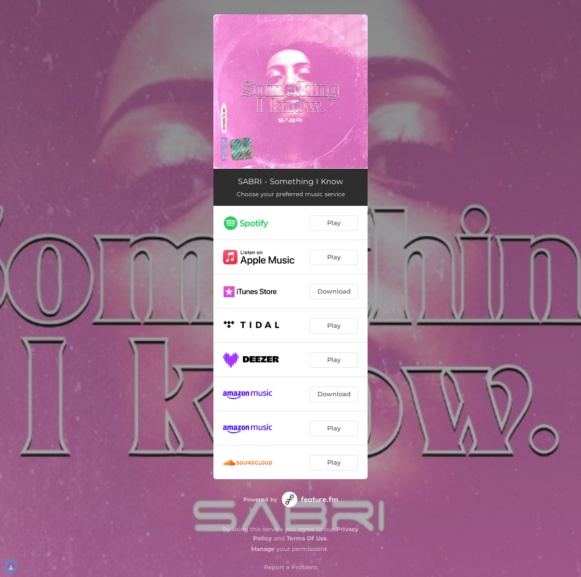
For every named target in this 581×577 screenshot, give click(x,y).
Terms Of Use (307, 538)
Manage (263, 548)
